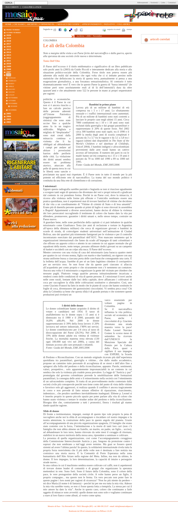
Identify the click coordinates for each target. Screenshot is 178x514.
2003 (8, 119)
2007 (8, 72)
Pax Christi (12, 7)
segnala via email (113, 29)
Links (163, 2)
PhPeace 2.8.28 (105, 511)
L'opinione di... (47, 24)
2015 (8, 49)
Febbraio (12, 80)
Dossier (13, 106)
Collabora (123, 24)
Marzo (11, 83)
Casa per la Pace (32, 7)
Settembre (13, 97)
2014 (8, 52)
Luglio (11, 94)
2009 (8, 66)
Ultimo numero (13, 32)
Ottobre (12, 100)
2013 (8, 55)
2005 (8, 113)
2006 (88, 36)
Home (8, 24)
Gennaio (12, 77)
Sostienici (154, 2)
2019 (8, 38)
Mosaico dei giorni (68, 24)
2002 (8, 122)
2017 (8, 43)
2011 (8, 60)
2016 (8, 46)
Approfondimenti (91, 24)
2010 (8, 63)
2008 (8, 69)
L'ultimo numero (28, 183)
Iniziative (109, 24)
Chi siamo (18, 24)
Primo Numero (13, 29)
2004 (8, 116)
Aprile (11, 86)
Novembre (97, 36)
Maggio (11, 89)
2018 (8, 40)
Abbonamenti (142, 2)
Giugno (11, 92)
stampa (129, 29)
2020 (8, 35)
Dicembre (12, 109)
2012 (8, 58)
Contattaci (172, 2)
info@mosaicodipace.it (124, 506)
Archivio (32, 24)
